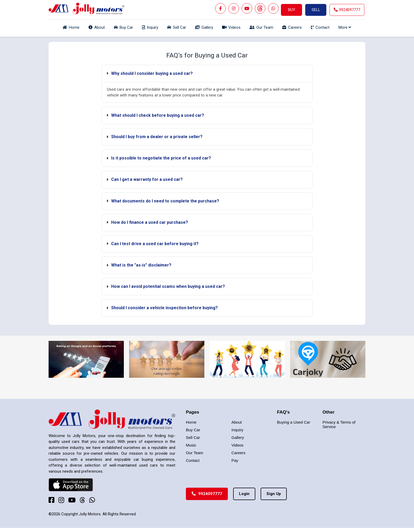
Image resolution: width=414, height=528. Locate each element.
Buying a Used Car (293, 422)
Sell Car (193, 437)
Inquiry (237, 430)
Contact (193, 460)
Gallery (238, 437)
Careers (239, 453)
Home (191, 422)
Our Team (194, 453)
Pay (235, 460)
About (237, 422)
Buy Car (193, 430)
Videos (238, 445)
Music (191, 445)
